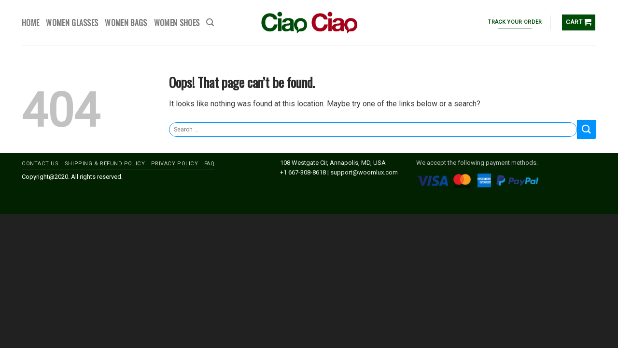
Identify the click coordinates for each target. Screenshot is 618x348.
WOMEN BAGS (126, 23)
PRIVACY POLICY (174, 163)
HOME (30, 23)
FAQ (209, 163)
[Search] (210, 22)
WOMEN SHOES (177, 23)
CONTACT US (40, 163)
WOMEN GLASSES (72, 23)
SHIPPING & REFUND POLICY (105, 163)
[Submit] (586, 129)
